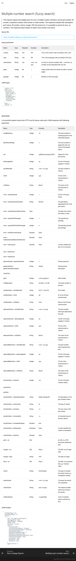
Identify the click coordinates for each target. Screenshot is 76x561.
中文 (66, 3)
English (72, 3)
